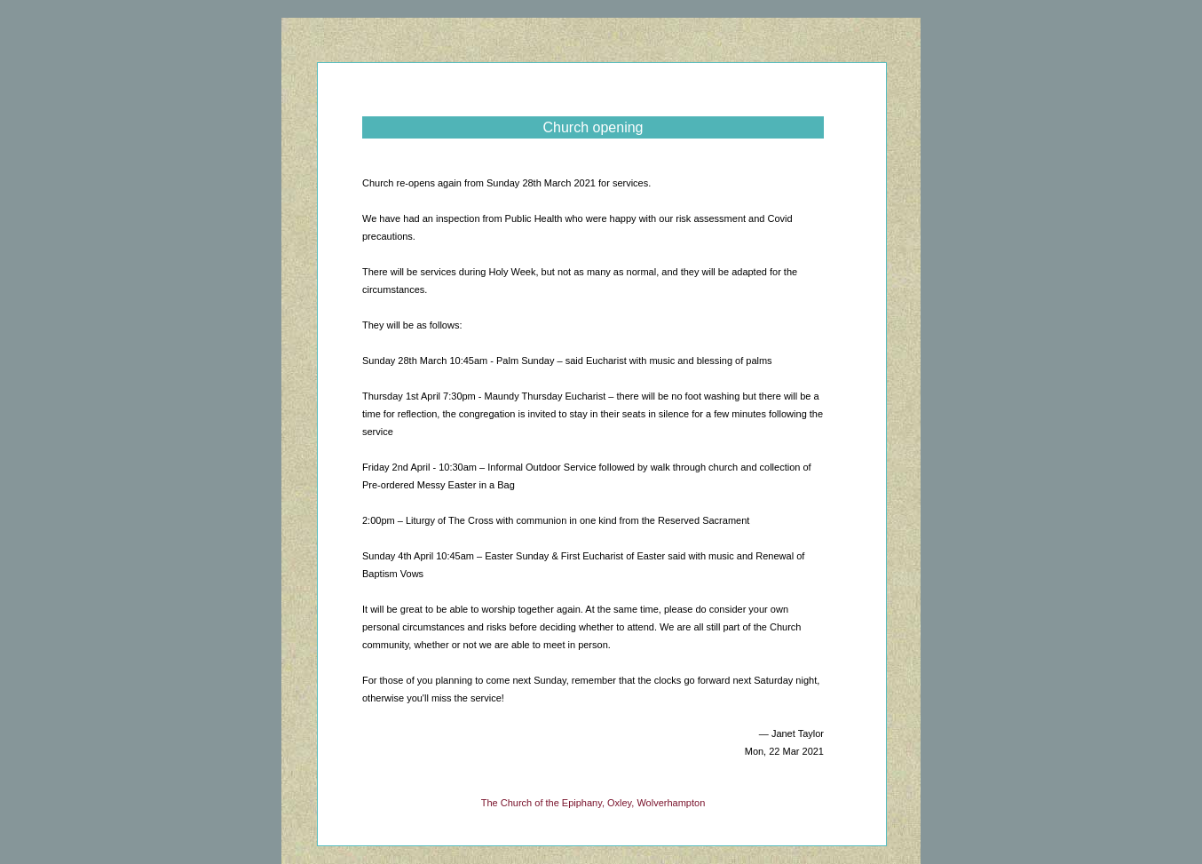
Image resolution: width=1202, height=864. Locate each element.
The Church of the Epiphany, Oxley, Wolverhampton (593, 802)
